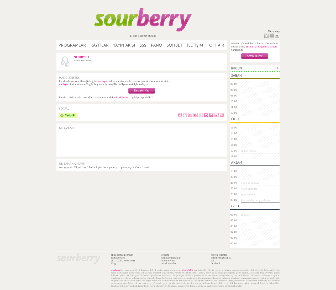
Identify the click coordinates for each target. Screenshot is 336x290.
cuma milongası (250, 182)
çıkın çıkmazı (249, 188)
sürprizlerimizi (122, 97)
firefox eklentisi (219, 254)
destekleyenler (168, 263)
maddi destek (168, 260)
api (212, 260)
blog (113, 263)
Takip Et (70, 115)
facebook (215, 263)
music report (248, 150)
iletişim (165, 254)
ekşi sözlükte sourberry (123, 260)
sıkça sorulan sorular (122, 254)
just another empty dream (256, 200)
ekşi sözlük (187, 270)
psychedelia (248, 194)
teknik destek (118, 257)
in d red (245, 214)
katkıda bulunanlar (171, 257)
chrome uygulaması (221, 257)
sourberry (115, 270)
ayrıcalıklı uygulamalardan (261, 46)
